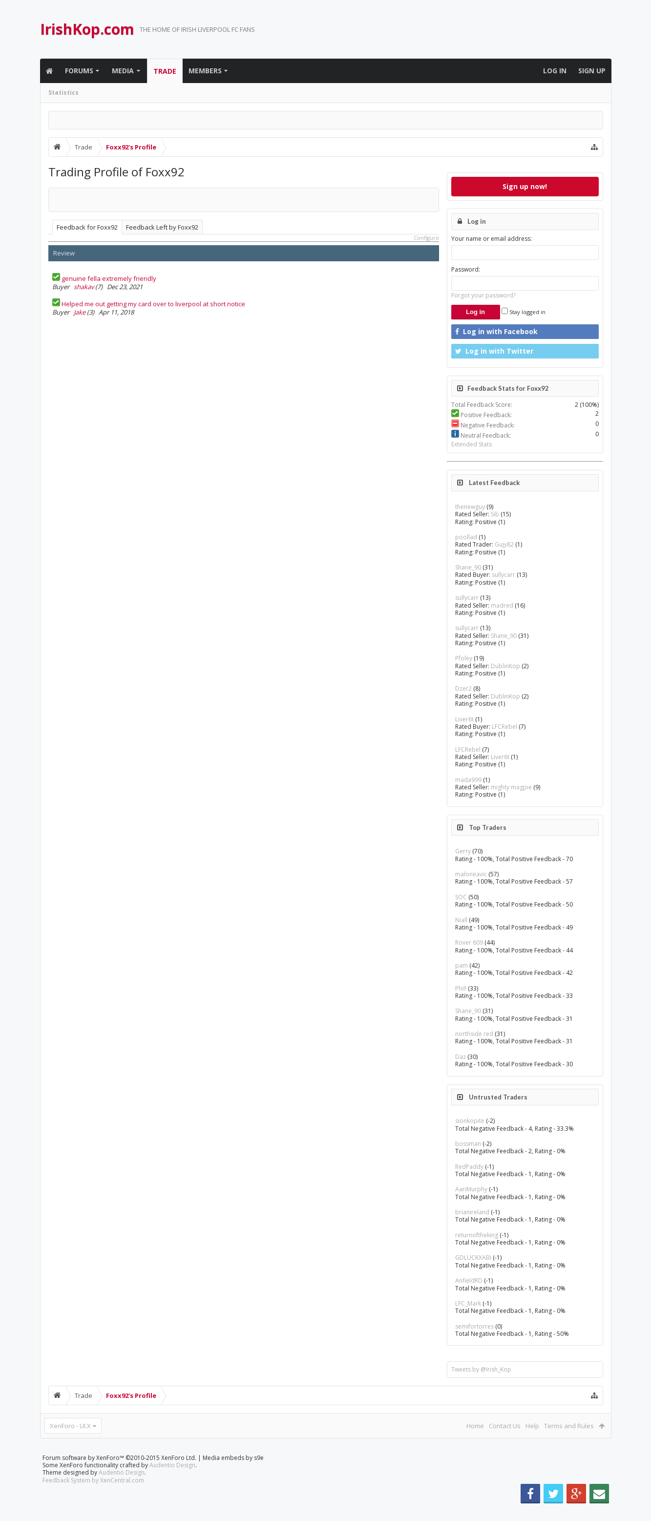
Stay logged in (524, 312)
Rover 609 (469, 942)
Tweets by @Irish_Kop (481, 1369)
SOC (461, 897)
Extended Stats (471, 444)
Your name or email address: (491, 238)
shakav (84, 286)
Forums (79, 70)
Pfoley (463, 658)
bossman (468, 1144)
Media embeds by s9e (233, 1473)
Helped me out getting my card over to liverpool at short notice (153, 303)
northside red (474, 1034)
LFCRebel (504, 726)
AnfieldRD (469, 1280)
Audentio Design (172, 1481)
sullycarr (503, 574)
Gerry (463, 851)
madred (502, 605)
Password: (465, 269)
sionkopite (469, 1121)
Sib (495, 514)
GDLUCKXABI (473, 1257)
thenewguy (470, 507)
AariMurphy (471, 1189)
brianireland (472, 1212)
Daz (460, 1057)
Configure (426, 237)
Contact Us (505, 1425)
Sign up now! (525, 186)
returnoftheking (476, 1235)
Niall (461, 920)
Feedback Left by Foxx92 (162, 227)
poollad (466, 537)
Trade (164, 71)
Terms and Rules (569, 1425)
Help (532, 1425)
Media (123, 70)
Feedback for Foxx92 (87, 227)
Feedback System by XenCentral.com (93, 1496)
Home (475, 1425)
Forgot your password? (483, 295)
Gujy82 (504, 544)
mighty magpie (511, 787)
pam (461, 965)
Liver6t (464, 719)
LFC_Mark (468, 1303)
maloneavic (471, 874)
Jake (79, 312)
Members (205, 70)
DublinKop (505, 666)
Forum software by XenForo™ (119, 1473)
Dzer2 (463, 688)
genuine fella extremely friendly (109, 278)
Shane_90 (468, 567)
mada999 (468, 780)
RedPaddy (469, 1166)
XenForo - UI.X (70, 1425)
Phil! (460, 988)
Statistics (63, 92)
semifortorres (474, 1326)
